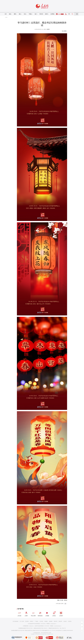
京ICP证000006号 (59, 630)
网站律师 (60, 621)
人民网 (6, 17)
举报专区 (41, 14)
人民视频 (47, 613)
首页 (6, 14)
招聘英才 (31, 621)
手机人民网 (33, 613)
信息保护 (65, 621)
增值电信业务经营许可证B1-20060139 (40, 628)
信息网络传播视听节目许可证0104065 (18, 630)
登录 (77, 14)
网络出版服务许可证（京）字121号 (48, 630)
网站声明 (55, 621)
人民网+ (26, 613)
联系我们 (70, 621)
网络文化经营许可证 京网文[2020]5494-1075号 (33, 630)
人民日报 (19, 613)
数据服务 (50, 621)
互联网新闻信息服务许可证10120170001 (25, 628)
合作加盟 (41, 621)
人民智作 (61, 613)
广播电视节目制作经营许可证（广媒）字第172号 (57, 628)
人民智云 (54, 613)
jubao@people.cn (53, 623)
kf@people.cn (31, 625)
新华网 (48, 29)
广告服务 (36, 621)
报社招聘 (27, 621)
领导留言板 (40, 613)
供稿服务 (46, 621)
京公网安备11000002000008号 (67, 630)
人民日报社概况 (15, 621)
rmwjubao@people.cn (57, 625)
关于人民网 (22, 621)
